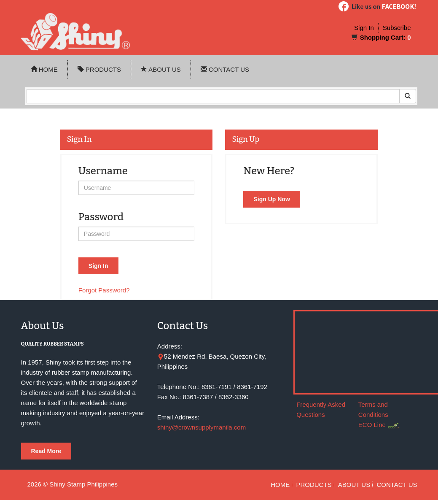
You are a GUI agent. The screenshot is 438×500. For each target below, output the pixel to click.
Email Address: (178, 417)
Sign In (364, 27)
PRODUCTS (99, 69)
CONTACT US (225, 69)
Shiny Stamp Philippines (83, 484)
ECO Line (372, 424)
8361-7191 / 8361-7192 (234, 386)
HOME (44, 69)
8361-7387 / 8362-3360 (216, 396)
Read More (46, 451)
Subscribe (397, 27)
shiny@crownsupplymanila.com (201, 427)
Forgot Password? (104, 290)
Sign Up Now (271, 199)
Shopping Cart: (383, 37)
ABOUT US (161, 69)
